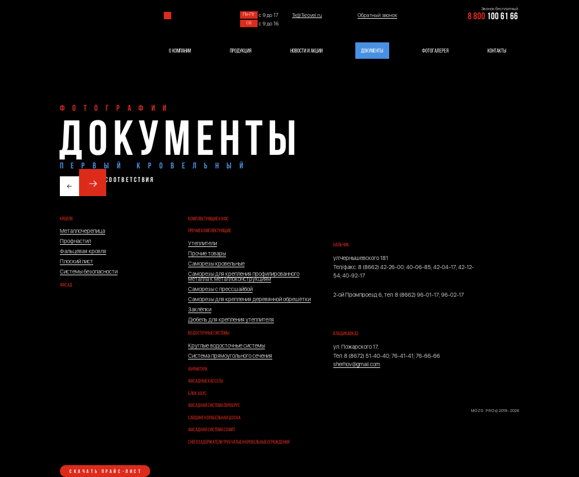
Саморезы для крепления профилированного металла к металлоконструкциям (243, 277)
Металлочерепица (82, 231)
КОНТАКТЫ (496, 51)
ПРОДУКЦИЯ (240, 51)
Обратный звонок (377, 15)
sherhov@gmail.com (356, 364)
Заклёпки (199, 309)
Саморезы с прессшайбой (220, 289)
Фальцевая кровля (83, 251)
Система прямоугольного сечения (230, 356)
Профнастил (75, 241)
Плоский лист (76, 261)
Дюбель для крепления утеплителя (231, 319)
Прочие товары (207, 253)
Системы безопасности (88, 271)
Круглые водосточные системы (226, 345)
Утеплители (202, 243)
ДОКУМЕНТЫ (372, 51)
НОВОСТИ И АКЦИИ (306, 51)
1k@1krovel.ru (307, 15)
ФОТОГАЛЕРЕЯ (435, 51)
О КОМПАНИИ (180, 51)
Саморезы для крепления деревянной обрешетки (249, 299)
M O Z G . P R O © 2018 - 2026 (495, 411)
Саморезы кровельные (216, 264)
